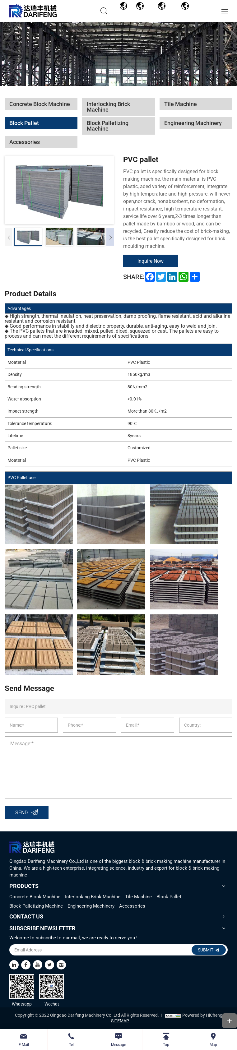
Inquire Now (151, 261)
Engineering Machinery (90, 906)
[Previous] (8, 237)
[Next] (110, 237)
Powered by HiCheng (202, 1015)
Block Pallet (168, 897)
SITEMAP (120, 1021)
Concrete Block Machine (34, 897)
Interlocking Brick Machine (92, 897)
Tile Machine (138, 897)
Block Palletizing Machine (36, 906)
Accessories (132, 906)
